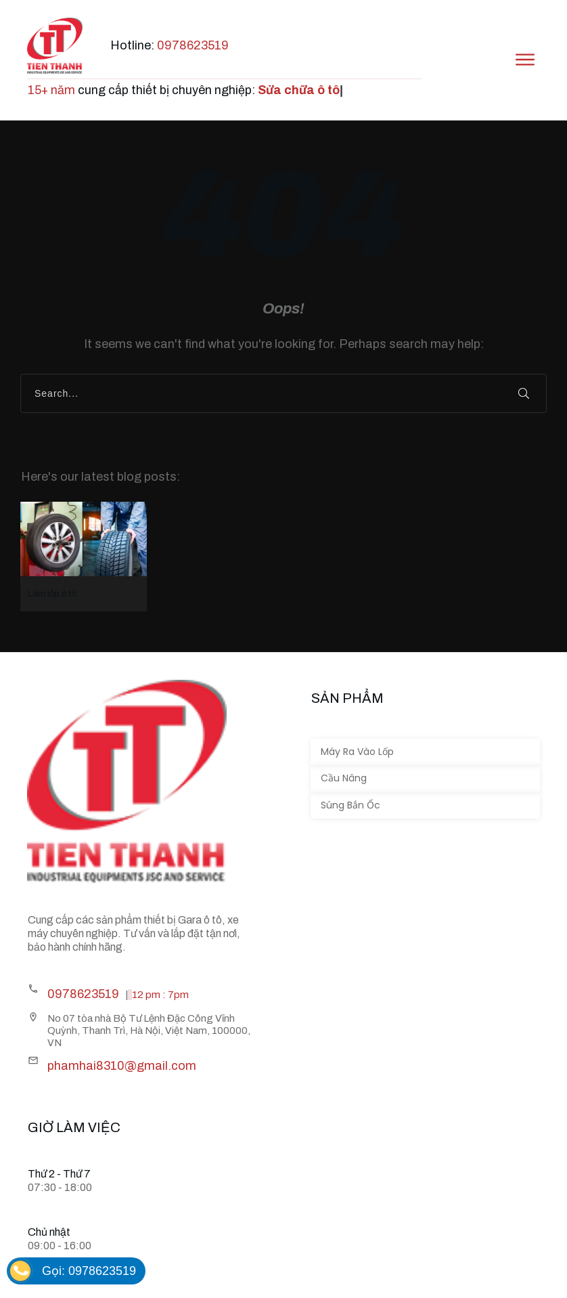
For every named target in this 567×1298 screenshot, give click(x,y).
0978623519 (193, 45)
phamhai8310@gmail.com (121, 1066)
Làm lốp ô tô (83, 556)
